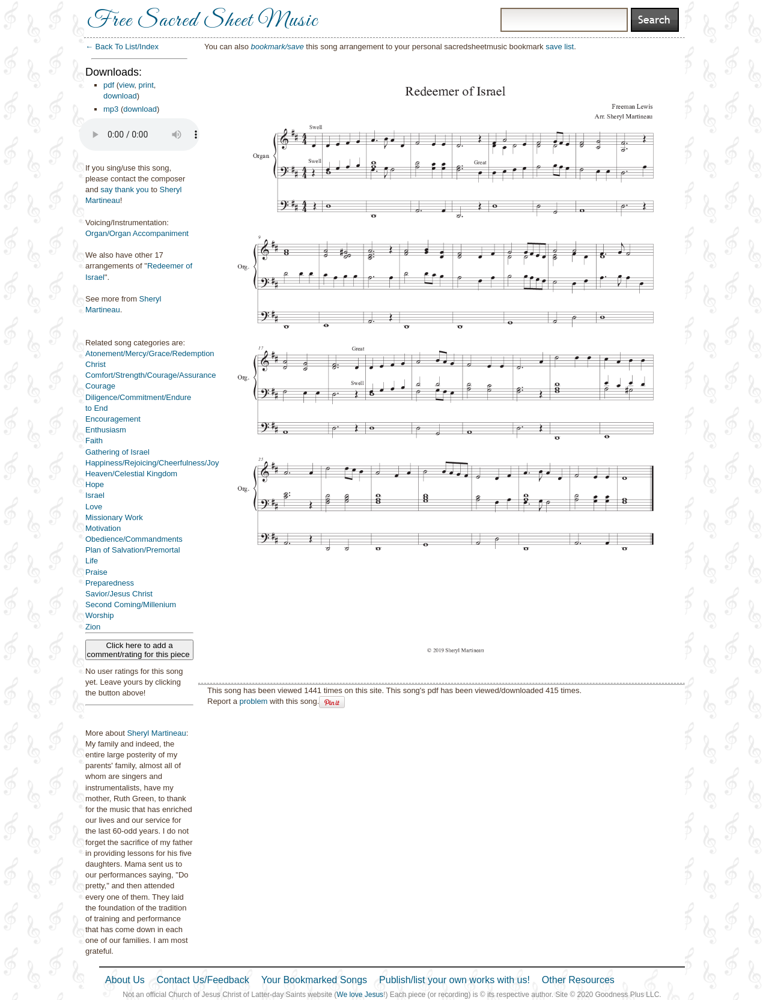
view (126, 84)
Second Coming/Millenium (130, 604)
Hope (94, 484)
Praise (96, 572)
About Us (125, 980)
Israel (95, 495)
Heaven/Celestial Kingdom (131, 473)
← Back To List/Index (122, 46)
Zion (92, 626)
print (146, 84)
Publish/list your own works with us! (454, 980)
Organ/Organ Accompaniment (137, 233)
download (120, 95)
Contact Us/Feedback (203, 980)
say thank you (124, 189)
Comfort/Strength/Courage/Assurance (150, 375)
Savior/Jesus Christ (119, 593)
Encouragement (113, 418)
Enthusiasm (105, 429)
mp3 (110, 109)
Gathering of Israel (117, 451)
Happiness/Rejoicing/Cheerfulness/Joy (152, 462)
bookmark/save (277, 46)
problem (253, 701)
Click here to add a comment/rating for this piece (139, 650)
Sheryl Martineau (156, 733)
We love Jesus (359, 994)
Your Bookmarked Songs (314, 980)
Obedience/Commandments (134, 539)
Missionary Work (114, 517)
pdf (108, 84)
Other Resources (578, 980)
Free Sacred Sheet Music (202, 21)
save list (560, 46)
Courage (100, 385)
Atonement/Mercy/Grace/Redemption (149, 353)
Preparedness (109, 582)
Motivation (103, 528)
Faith (94, 440)
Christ (95, 364)
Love (93, 506)
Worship (99, 615)
